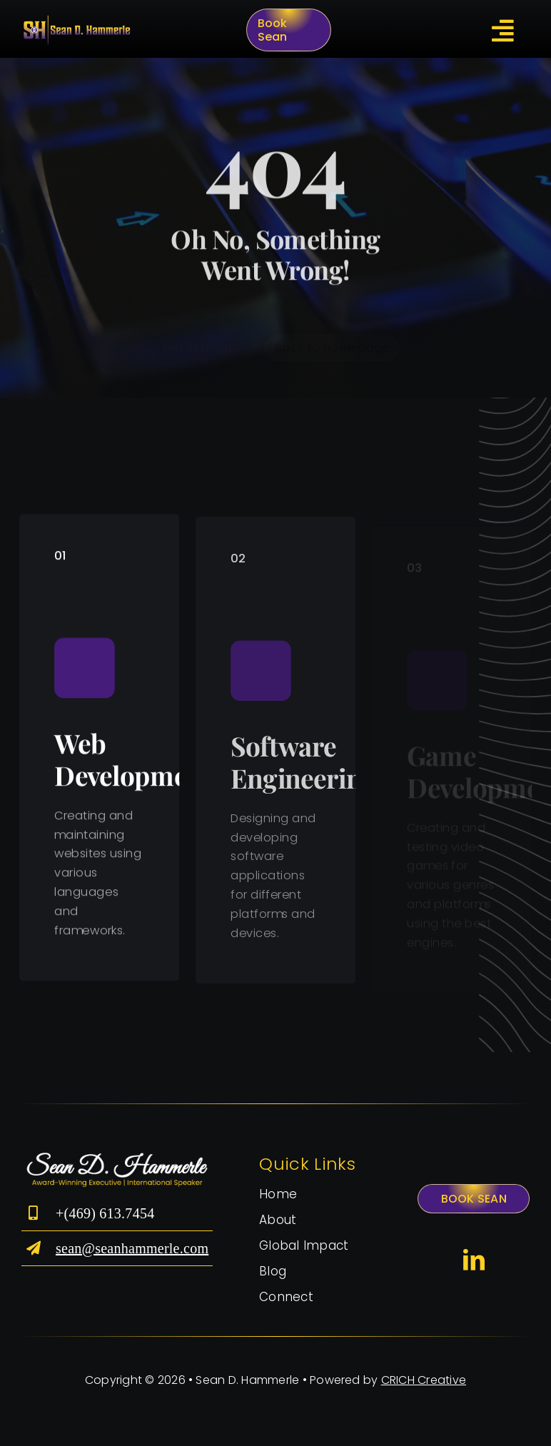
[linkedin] (474, 1259)
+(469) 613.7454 (107, 1213)
